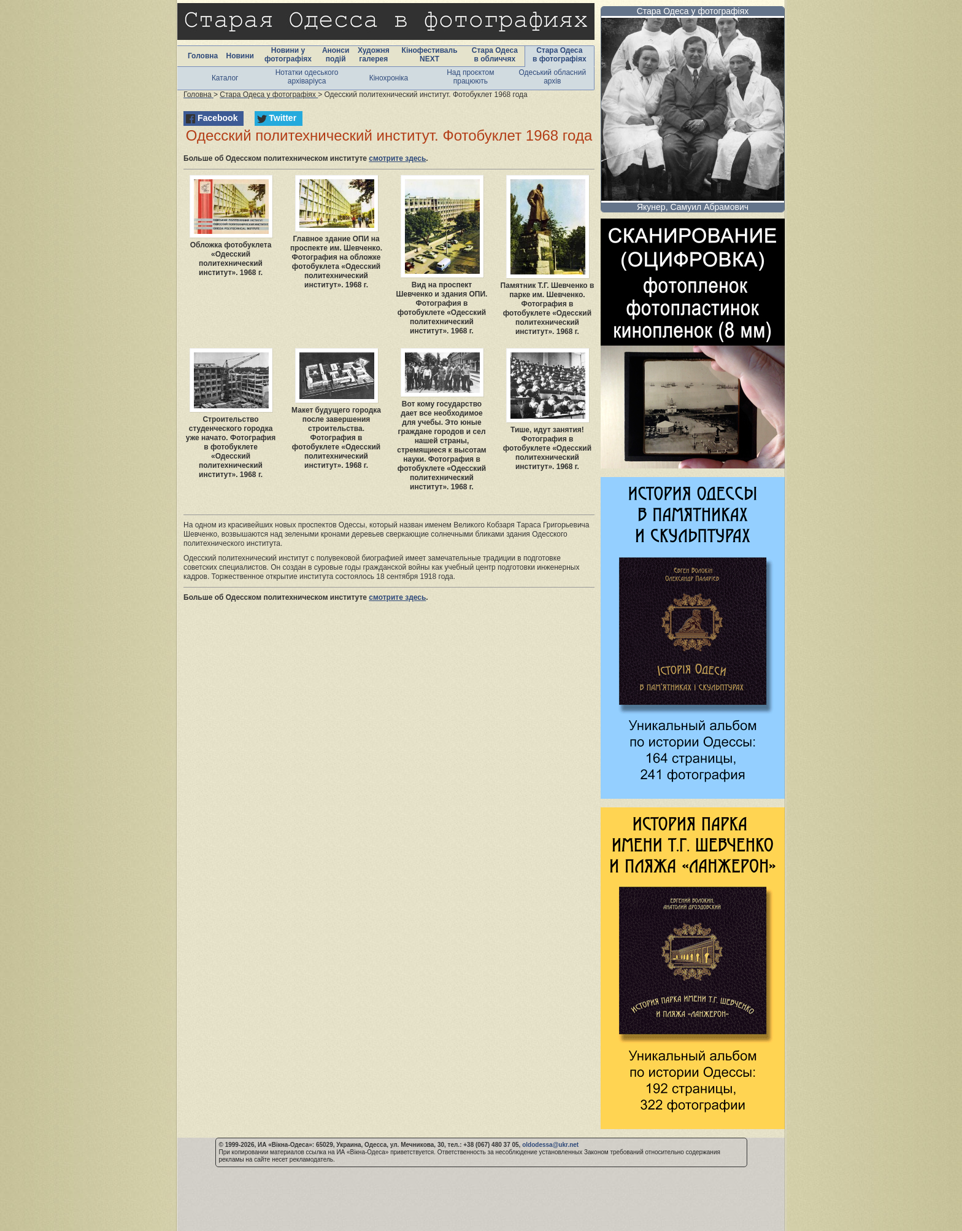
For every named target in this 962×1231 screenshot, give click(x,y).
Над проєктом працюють (470, 76)
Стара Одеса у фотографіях (693, 11)
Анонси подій (336, 54)
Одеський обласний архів (552, 76)
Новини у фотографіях (288, 54)
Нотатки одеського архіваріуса (307, 76)
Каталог (225, 78)
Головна (203, 56)
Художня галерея (374, 54)
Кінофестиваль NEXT (430, 54)
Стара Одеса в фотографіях (560, 54)
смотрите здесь (397, 158)
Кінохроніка (389, 78)
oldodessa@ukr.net (550, 1144)
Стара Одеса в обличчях (495, 54)
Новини (239, 56)
